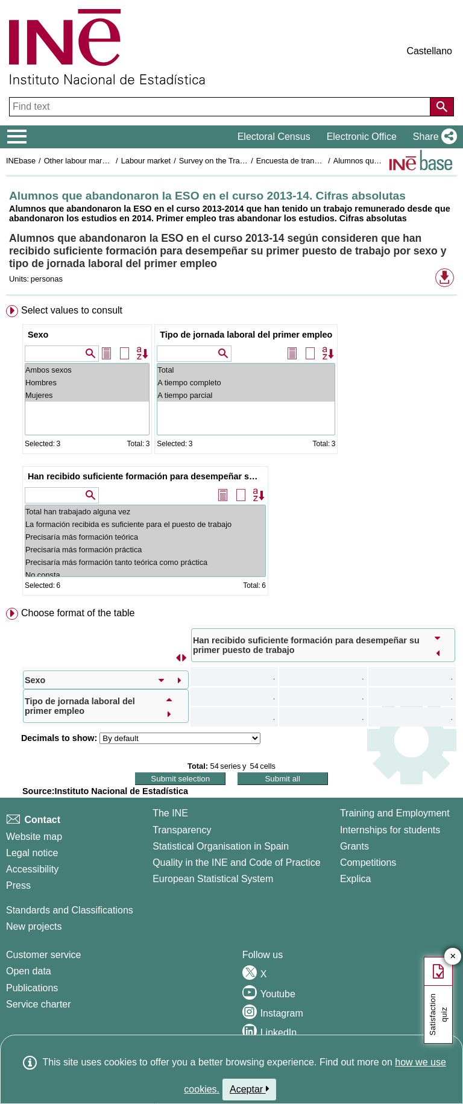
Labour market (146, 160)
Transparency (182, 830)
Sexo (38, 334)
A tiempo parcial (246, 395)
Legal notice (32, 853)
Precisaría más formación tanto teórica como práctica (145, 562)
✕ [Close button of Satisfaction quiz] (453, 956)
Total (246, 370)
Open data (28, 971)
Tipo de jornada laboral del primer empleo (246, 334)
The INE (170, 813)
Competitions (368, 862)
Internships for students (390, 830)
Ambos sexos (87, 370)
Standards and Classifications (69, 910)
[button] (432, 137)
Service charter (38, 1004)
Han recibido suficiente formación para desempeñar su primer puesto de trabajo (147, 476)
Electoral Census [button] (274, 136)
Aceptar (249, 1088)
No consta (145, 575)
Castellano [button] (429, 51)
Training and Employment (395, 813)
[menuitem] (231, 453)
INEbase (21, 160)
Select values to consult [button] (71, 310)
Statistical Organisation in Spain (221, 846)
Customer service (43, 955)
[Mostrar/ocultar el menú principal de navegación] (17, 137)
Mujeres (87, 395)
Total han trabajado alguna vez (145, 511)
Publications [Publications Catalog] (32, 988)
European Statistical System (213, 879)
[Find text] (221, 106)
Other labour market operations (97, 160)
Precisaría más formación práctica (145, 549)
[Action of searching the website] (442, 106)
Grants (354, 846)
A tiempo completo (246, 382)
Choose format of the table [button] (78, 613)
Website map (34, 836)
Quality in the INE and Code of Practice (236, 862)
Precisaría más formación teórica (145, 537)
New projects (33, 926)
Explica (355, 879)
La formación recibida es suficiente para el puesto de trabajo (145, 524)
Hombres (87, 382)
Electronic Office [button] (362, 136)
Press (18, 885)
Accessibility (32, 869)
